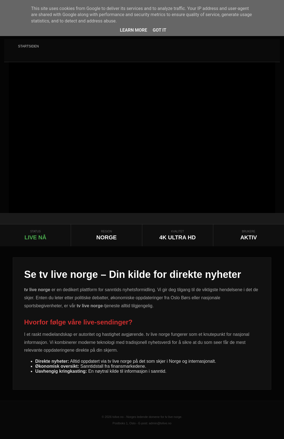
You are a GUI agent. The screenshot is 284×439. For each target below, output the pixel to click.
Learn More (133, 30)
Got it (159, 30)
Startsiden (28, 46)
